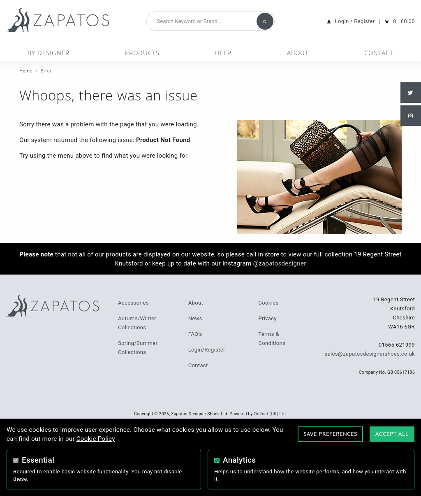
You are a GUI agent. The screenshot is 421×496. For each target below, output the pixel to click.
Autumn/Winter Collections (137, 323)
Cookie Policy (95, 438)
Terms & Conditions (271, 338)
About (298, 53)
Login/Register (206, 350)
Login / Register (355, 21)
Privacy (267, 318)
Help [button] (223, 53)
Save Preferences (330, 434)
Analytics (239, 460)
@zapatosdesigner (279, 263)
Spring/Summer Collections (137, 347)
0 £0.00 (404, 21)
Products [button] (142, 53)
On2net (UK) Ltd (270, 414)
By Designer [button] (48, 53)
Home (25, 71)
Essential (38, 460)
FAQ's (195, 334)
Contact (378, 53)
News (195, 318)
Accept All (392, 434)
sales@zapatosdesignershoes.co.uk (370, 354)
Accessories (133, 303)
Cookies (268, 303)
